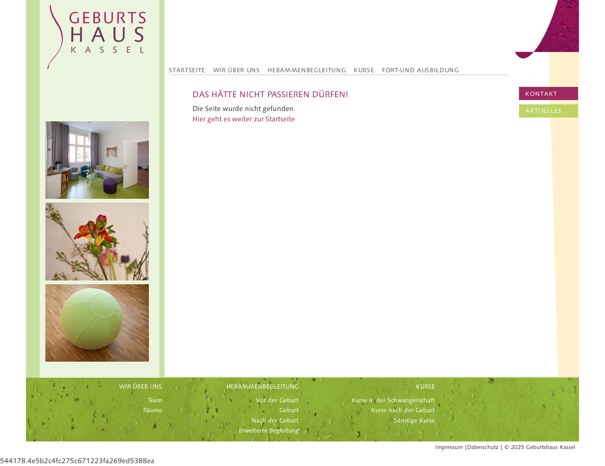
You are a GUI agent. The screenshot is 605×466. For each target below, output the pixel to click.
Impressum (449, 447)
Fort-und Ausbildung (420, 70)
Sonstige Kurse (414, 420)
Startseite (187, 70)
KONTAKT (541, 94)
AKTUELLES (543, 111)
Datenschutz (482, 447)
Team (155, 400)
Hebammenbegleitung (307, 70)
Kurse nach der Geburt (403, 410)
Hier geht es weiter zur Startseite (243, 119)
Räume (152, 410)
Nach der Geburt (275, 420)
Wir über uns (236, 70)
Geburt (289, 410)
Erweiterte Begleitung (269, 430)
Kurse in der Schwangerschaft (393, 400)
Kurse (364, 70)
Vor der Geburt (277, 400)
